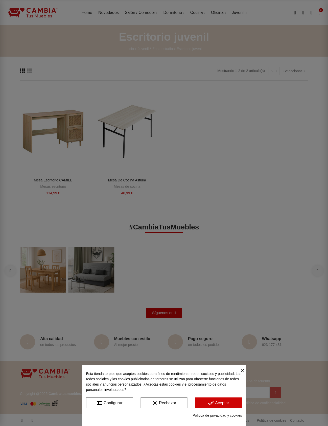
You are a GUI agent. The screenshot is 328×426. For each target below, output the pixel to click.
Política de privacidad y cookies (217, 415)
